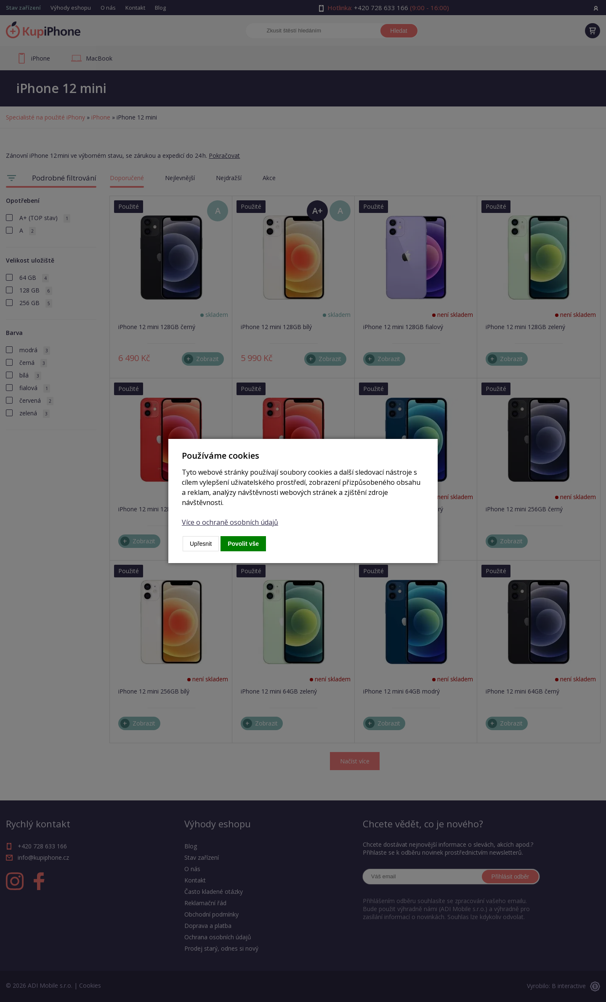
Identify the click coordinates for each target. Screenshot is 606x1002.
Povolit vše (243, 543)
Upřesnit (201, 543)
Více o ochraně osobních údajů (230, 522)
